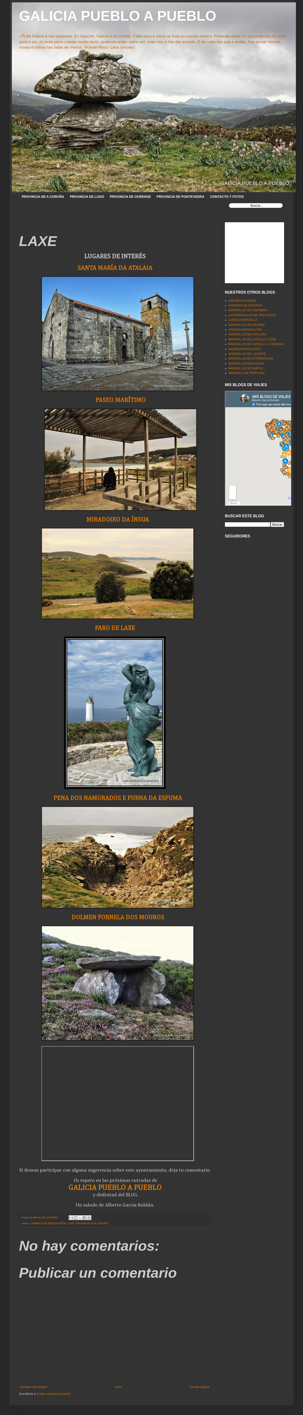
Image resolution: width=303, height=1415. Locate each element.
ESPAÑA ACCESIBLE (242, 300)
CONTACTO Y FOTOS (227, 197)
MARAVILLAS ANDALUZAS (246, 363)
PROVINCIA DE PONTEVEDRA (181, 197)
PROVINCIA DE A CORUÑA (43, 197)
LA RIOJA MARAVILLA (242, 320)
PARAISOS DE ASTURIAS (245, 305)
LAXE (71, 1223)
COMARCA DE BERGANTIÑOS (48, 1223)
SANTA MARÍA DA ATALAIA (114, 268)
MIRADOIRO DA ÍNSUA (117, 520)
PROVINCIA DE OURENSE (130, 197)
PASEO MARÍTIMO (120, 400)
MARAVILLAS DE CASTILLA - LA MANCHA (256, 344)
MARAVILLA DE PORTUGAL (246, 373)
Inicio (118, 1387)
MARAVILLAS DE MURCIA (245, 368)
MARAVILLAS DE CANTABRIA (248, 310)
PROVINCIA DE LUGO (87, 197)
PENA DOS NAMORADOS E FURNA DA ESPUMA (117, 798)
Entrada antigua (199, 1387)
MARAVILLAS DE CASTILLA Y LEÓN (252, 339)
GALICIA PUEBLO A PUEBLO (117, 16)
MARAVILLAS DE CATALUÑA (247, 334)
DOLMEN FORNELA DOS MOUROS (117, 917)
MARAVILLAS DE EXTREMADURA (250, 358)
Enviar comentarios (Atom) (54, 1394)
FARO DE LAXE (115, 628)
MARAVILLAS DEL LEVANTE (247, 354)
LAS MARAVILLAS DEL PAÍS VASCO (252, 315)
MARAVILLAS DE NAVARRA (246, 325)
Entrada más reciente (33, 1387)
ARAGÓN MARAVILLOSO (245, 329)
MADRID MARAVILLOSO (244, 349)
